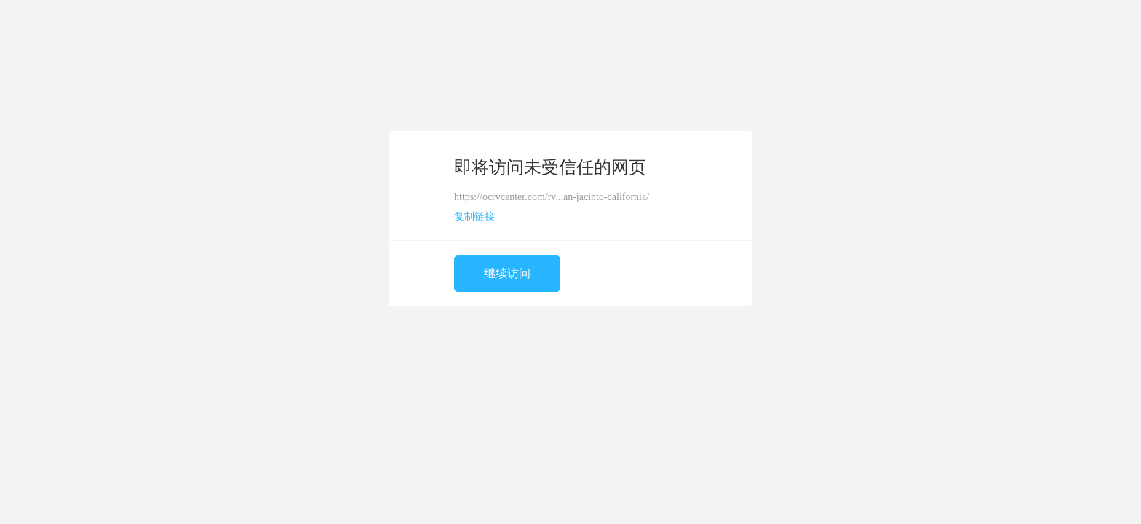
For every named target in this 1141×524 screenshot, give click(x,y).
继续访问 (507, 273)
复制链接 (474, 216)
